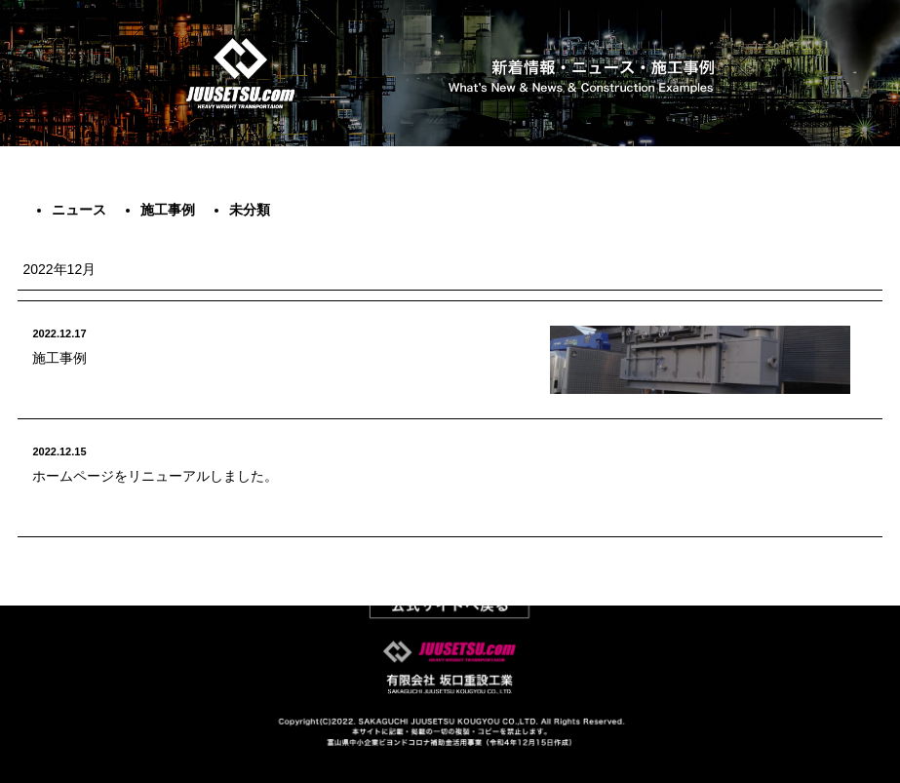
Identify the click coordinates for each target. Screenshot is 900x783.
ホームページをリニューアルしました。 (155, 476)
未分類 (249, 209)
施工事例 (167, 209)
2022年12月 (59, 269)
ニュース (79, 209)
